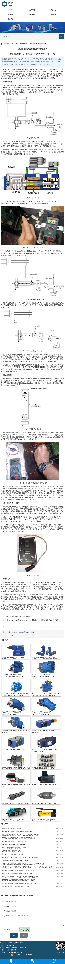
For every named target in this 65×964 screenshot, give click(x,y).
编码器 (50, 76)
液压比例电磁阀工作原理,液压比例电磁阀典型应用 (18, 880)
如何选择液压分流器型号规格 (11, 851)
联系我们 (10, 19)
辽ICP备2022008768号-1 (14, 952)
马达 (14, 76)
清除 (23, 935)
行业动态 (23, 44)
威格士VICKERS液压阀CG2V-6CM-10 (14, 658)
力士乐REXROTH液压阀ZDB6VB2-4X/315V (44, 732)
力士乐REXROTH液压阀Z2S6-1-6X (14, 749)
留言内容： (6, 916)
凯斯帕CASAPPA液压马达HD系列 (13, 820)
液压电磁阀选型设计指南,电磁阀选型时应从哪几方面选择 (21, 883)
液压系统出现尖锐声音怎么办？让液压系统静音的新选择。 (21, 835)
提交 (13, 935)
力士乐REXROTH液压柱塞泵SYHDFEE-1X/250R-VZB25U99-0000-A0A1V (15, 694)
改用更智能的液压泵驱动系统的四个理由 (15, 861)
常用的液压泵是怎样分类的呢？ (12, 828)
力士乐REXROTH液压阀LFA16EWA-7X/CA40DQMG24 (44, 750)
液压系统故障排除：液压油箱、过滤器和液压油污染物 (20, 857)
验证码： (7, 929)
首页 (10, 10)
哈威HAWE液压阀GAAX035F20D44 (44, 784)
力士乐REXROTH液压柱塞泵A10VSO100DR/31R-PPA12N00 (43, 675)
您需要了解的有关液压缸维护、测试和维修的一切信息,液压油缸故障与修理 (27, 867)
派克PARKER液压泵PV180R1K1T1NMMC (16, 768)
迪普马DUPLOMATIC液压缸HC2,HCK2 (15, 803)
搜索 (61, 36)
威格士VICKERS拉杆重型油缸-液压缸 (44, 658)
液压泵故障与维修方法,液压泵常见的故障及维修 (18, 870)
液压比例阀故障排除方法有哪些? (37, 44)
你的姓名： (6, 902)
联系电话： (6, 906)
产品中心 (53, 10)
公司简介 (32, 14)
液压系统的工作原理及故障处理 (12, 854)
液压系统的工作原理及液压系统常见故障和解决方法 (19, 832)
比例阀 (5, 69)
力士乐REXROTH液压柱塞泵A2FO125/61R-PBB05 (11, 713)
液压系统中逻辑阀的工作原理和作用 (14, 841)
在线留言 (53, 14)
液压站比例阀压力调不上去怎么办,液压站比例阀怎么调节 (21, 877)
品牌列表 (32, 10)
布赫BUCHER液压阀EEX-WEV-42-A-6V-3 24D (16, 786)
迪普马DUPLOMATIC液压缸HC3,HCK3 (45, 803)
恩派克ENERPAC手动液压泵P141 (43, 820)
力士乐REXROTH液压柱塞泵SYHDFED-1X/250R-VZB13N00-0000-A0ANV (45, 694)
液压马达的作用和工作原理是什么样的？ (15, 848)
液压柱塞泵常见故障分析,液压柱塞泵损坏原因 (17, 873)
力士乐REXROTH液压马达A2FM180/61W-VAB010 (16, 732)
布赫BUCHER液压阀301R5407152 (43, 768)
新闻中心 (10, 14)
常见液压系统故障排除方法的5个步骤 (21, 632)
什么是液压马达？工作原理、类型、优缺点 (16, 886)
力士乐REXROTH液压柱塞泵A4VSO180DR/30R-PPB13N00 (12, 675)
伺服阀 (24, 69)
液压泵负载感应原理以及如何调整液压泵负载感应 (18, 838)
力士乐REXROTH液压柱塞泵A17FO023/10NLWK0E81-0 (41, 713)
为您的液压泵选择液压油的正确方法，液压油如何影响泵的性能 (23, 864)
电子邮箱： (6, 911)
